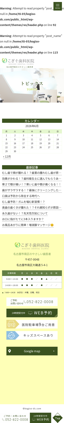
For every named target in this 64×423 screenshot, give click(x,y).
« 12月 (7, 156)
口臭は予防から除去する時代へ (21, 196)
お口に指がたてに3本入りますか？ (23, 219)
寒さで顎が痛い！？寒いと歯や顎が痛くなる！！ (31, 184)
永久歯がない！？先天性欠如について (25, 213)
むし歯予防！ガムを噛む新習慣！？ (23, 202)
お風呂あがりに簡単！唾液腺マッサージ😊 (28, 225)
